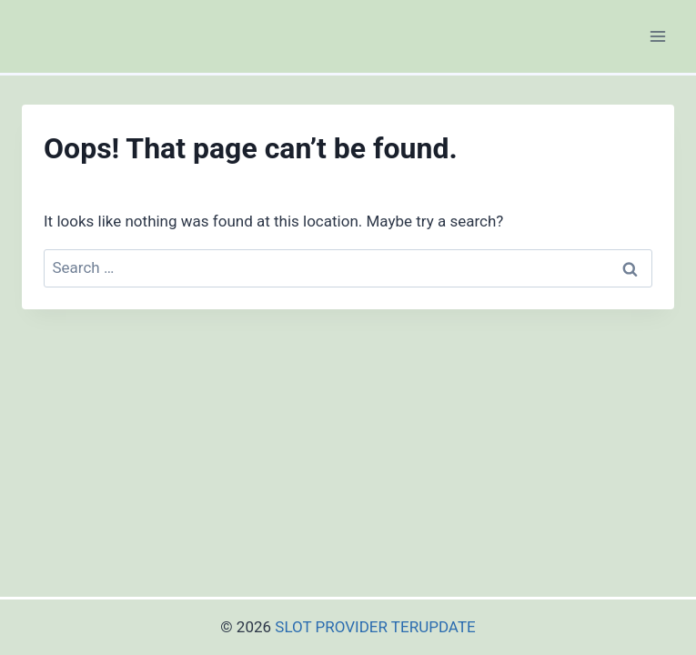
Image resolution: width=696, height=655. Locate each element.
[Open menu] (657, 36)
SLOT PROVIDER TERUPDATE (375, 627)
